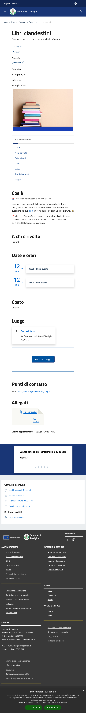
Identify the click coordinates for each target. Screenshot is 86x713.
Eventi (31, 22)
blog (31, 210)
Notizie (50, 590)
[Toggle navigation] (4, 11)
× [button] (83, 691)
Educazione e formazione (16, 590)
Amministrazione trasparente (18, 660)
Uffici (8, 560)
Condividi (18, 46)
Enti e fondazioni (12, 565)
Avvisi (50, 599)
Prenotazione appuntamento (59, 627)
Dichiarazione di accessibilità (17, 673)
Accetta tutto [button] (34, 708)
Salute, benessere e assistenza (18, 608)
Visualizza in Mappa (43, 359)
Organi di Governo (13, 552)
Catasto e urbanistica (56, 565)
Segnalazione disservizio (58, 632)
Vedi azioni (18, 52)
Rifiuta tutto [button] (52, 707)
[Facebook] (67, 540)
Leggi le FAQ (53, 636)
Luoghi (50, 611)
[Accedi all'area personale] (75, 3)
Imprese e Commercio (56, 560)
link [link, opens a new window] (66, 702)
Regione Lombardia (11, 3)
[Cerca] (80, 11)
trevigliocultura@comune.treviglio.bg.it (34, 391)
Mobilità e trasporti (55, 569)
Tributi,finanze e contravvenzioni (19, 599)
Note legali (10, 669)
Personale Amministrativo (16, 574)
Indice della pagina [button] (23, 139)
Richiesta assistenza (56, 640)
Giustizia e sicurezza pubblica (18, 595)
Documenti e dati (13, 578)
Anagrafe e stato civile (57, 552)
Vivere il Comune (18, 22)
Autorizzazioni (11, 612)
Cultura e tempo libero (57, 556)
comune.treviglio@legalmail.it (18, 645)
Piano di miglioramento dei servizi (19, 678)
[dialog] (43, 700)
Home (5, 22)
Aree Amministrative (14, 556)
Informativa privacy (14, 665)
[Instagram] (73, 540)
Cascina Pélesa (28, 331)
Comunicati (52, 595)
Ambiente (10, 603)
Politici (8, 569)
